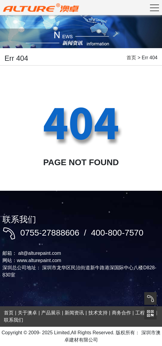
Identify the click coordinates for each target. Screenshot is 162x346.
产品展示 (50, 312)
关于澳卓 (27, 312)
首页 (131, 57)
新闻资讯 (74, 312)
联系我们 (13, 320)
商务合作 (121, 312)
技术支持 (98, 312)
